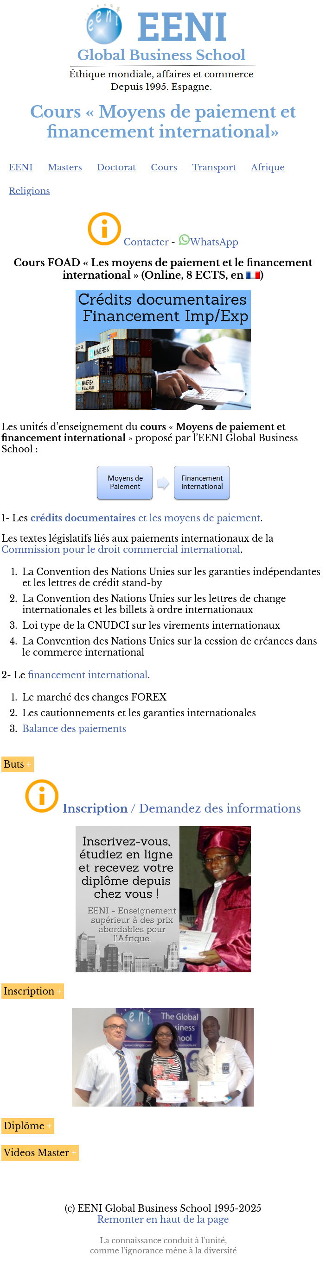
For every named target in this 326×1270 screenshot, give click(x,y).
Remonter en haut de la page (163, 1219)
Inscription (29, 991)
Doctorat (116, 167)
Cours (164, 167)
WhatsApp (208, 242)
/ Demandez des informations (182, 808)
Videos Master (36, 1152)
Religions (29, 191)
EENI (21, 167)
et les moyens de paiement (146, 518)
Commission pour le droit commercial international (120, 549)
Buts (14, 764)
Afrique (268, 167)
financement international (87, 675)
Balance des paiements (74, 728)
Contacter (145, 242)
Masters (65, 167)
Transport (214, 167)
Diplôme (24, 1126)
